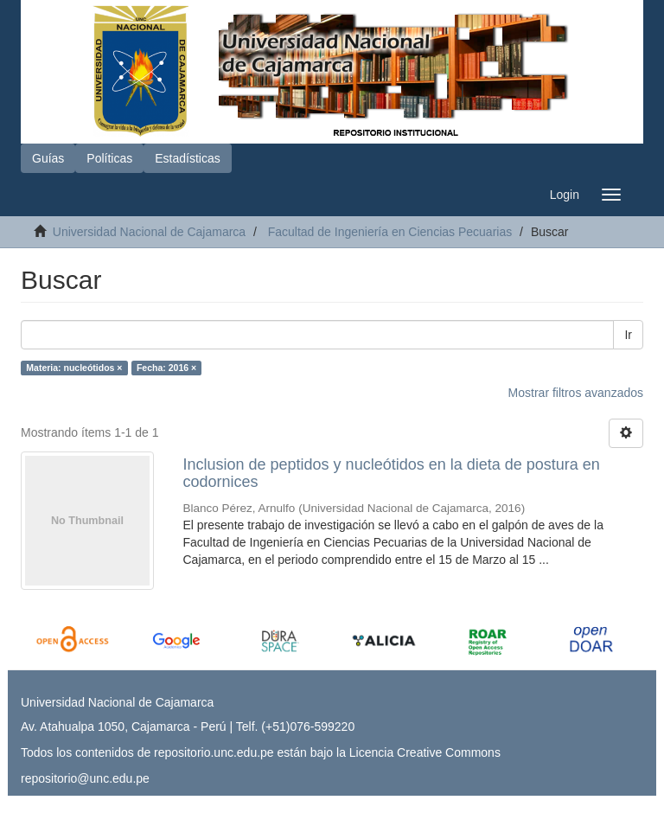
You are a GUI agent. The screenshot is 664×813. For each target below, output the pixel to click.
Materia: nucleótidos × (74, 367)
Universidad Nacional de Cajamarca (149, 232)
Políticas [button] (109, 158)
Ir (628, 335)
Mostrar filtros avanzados (575, 393)
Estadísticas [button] (187, 158)
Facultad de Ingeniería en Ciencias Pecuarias (390, 232)
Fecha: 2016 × (166, 367)
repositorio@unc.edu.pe (85, 778)
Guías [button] (48, 158)
